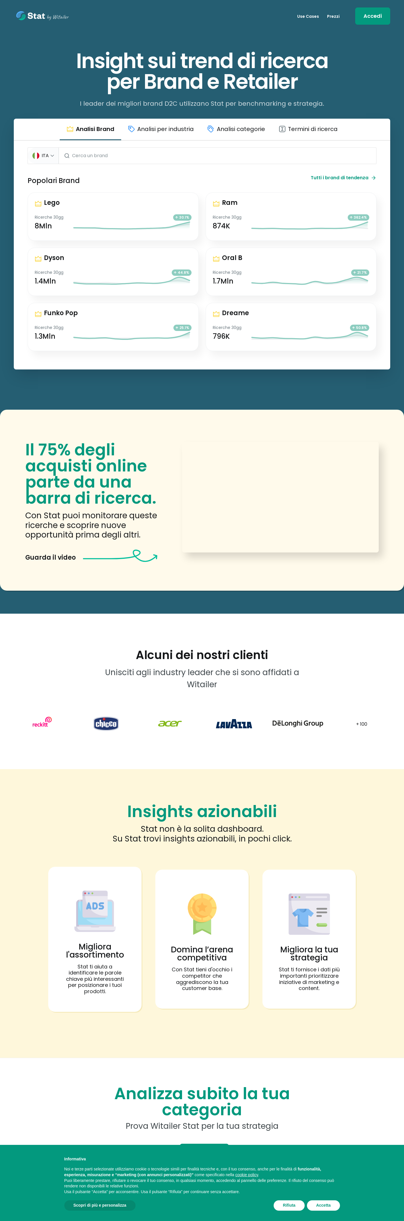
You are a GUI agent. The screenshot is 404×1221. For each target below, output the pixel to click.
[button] (90, 133)
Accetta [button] (323, 1205)
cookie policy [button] (246, 1174)
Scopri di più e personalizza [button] (100, 1205)
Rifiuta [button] (289, 1205)
